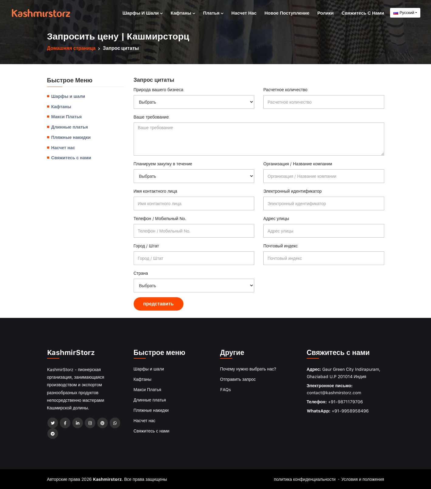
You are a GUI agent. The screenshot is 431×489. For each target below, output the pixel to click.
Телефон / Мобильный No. (160, 218)
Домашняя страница (71, 48)
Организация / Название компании (297, 164)
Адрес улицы (276, 218)
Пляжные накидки (71, 137)
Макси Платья (66, 116)
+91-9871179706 (345, 401)
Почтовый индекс (280, 246)
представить (158, 303)
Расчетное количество (285, 89)
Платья (213, 12)
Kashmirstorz (107, 479)
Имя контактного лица (155, 191)
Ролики (325, 12)
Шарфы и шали (142, 12)
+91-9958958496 (350, 410)
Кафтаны (183, 12)
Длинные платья (69, 126)
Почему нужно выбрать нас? (248, 368)
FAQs (225, 388)
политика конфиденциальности (304, 479)
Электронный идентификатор (292, 191)
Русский (403, 12)
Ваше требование (151, 117)
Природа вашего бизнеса (158, 89)
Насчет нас (244, 12)
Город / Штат (146, 246)
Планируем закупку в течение (163, 164)
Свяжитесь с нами (363, 12)
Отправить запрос (238, 378)
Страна (141, 273)
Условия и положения (362, 479)
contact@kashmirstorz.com (334, 392)
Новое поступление (287, 12)
